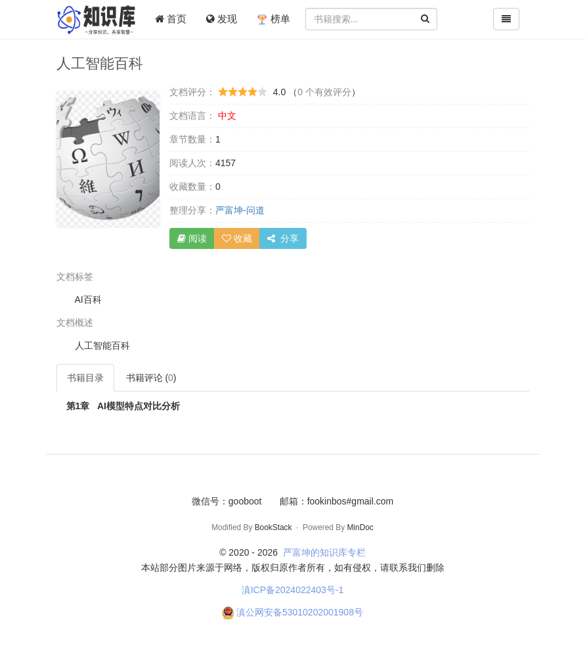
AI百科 (88, 299)
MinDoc (360, 527)
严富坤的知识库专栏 (324, 552)
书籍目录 (85, 377)
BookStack (273, 527)
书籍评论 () (151, 377)
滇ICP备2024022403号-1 (293, 590)
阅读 (192, 238)
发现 (221, 18)
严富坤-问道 (240, 210)
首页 (170, 18)
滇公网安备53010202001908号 (299, 612)
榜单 (273, 19)
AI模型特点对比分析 (123, 406)
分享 (283, 238)
